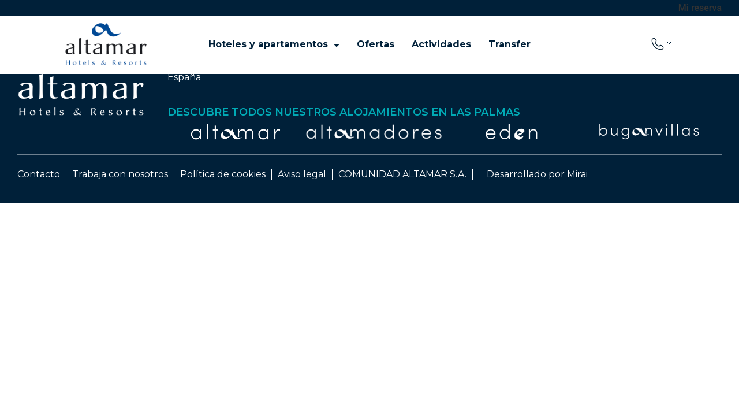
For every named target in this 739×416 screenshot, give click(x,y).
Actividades (441, 44)
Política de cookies (223, 174)
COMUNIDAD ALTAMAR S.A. (402, 174)
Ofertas (375, 44)
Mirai (577, 174)
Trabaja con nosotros (120, 174)
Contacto (38, 174)
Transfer (509, 44)
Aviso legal (302, 174)
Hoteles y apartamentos (273, 44)
